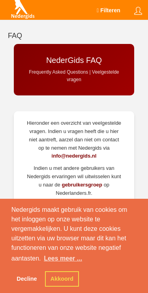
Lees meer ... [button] (63, 258)
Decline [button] (27, 279)
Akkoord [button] (62, 279)
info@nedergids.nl (74, 156)
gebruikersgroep (82, 185)
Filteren (108, 10)
